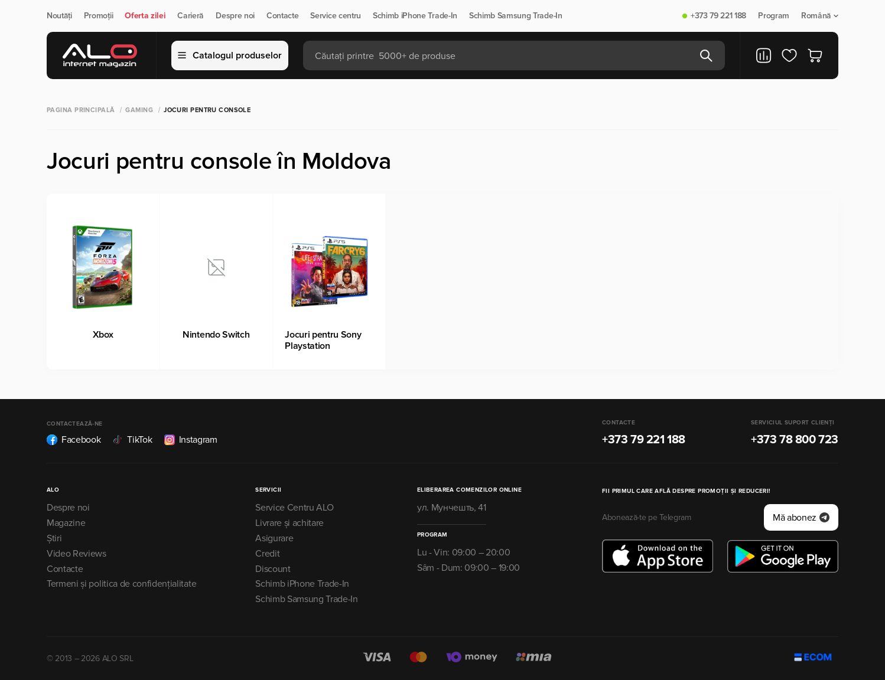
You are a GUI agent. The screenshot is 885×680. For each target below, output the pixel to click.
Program (773, 16)
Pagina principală (81, 110)
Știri (54, 538)
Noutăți (59, 16)
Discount (272, 569)
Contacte (282, 16)
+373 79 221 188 (718, 16)
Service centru (335, 16)
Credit (267, 554)
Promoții (98, 16)
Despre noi (235, 16)
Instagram (190, 440)
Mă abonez (801, 518)
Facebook (73, 440)
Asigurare (274, 538)
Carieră (190, 16)
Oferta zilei (145, 16)
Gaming (139, 110)
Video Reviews (76, 554)
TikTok (132, 440)
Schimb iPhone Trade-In (415, 16)
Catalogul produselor (230, 55)
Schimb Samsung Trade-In (515, 16)
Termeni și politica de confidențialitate (121, 584)
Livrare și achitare (289, 523)
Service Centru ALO (294, 508)
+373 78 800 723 (794, 440)
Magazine (66, 523)
